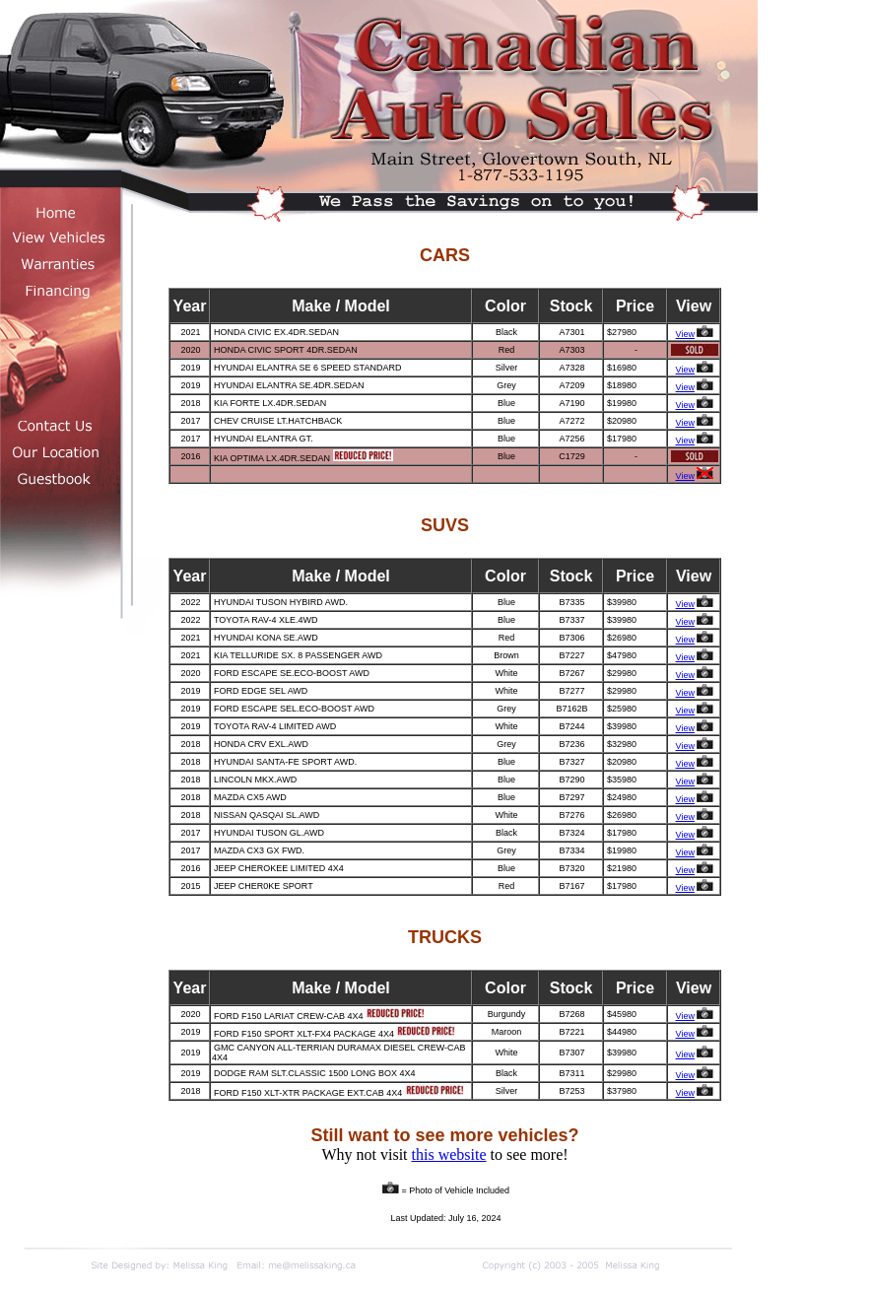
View (685, 334)
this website (449, 1154)
